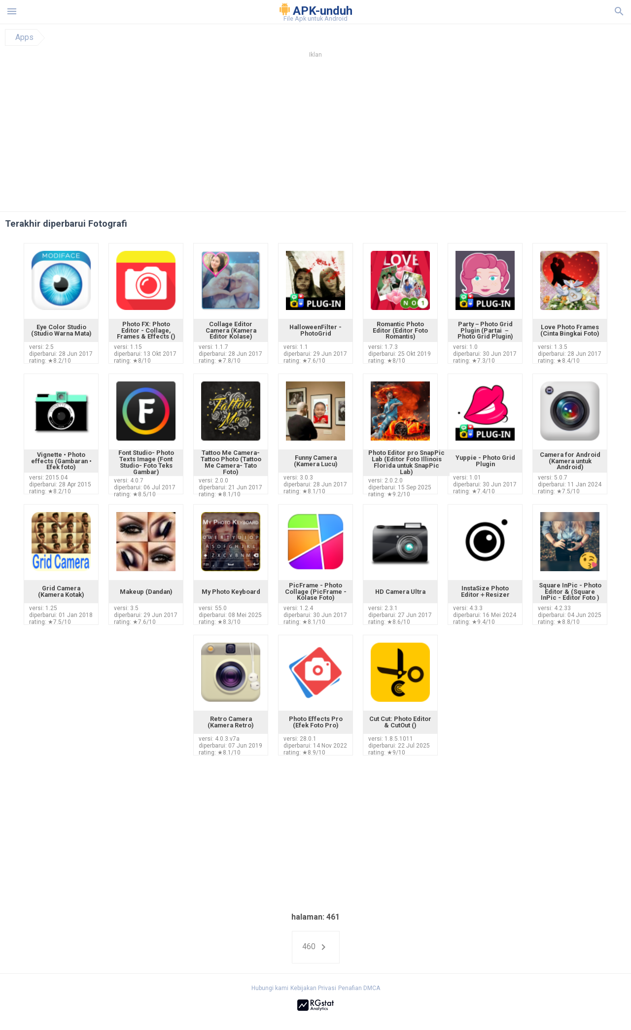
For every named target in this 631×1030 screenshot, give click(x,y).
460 (315, 947)
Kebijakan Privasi (313, 988)
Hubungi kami (269, 988)
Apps (24, 37)
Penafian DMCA (359, 988)
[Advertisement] (375, 137)
